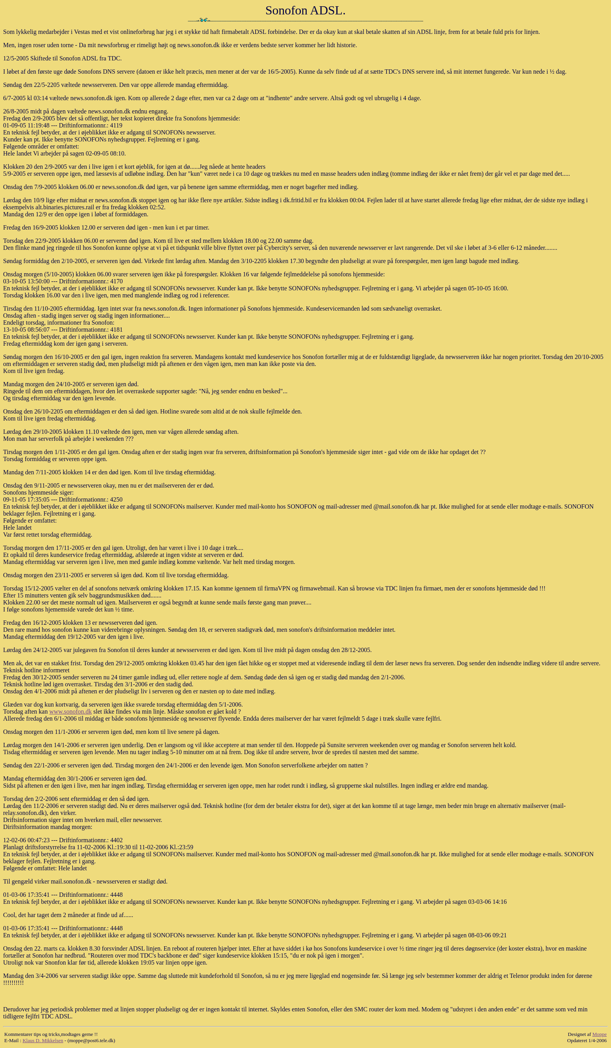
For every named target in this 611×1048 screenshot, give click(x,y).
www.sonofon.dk (70, 711)
